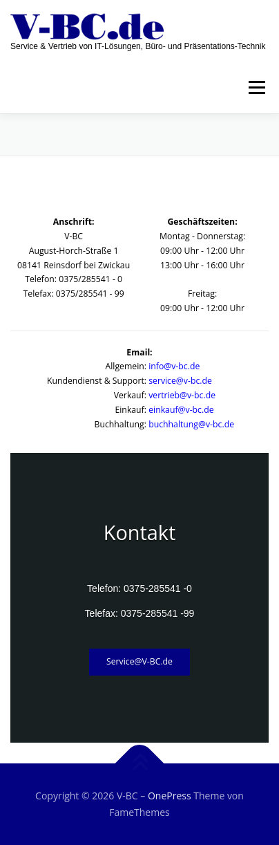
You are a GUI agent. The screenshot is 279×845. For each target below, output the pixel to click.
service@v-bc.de (180, 381)
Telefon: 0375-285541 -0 (139, 588)
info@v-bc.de (174, 366)
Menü (255, 87)
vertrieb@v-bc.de (181, 395)
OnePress (169, 795)
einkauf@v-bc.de (180, 410)
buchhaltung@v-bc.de (191, 424)
